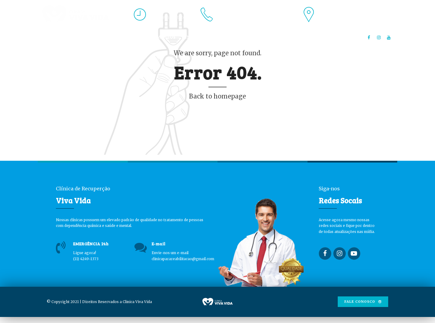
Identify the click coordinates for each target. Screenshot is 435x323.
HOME (49, 37)
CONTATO (289, 37)
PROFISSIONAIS (114, 37)
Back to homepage (217, 96)
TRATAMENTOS (158, 37)
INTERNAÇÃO (199, 37)
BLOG (262, 37)
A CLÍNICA (76, 37)
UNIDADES (235, 37)
